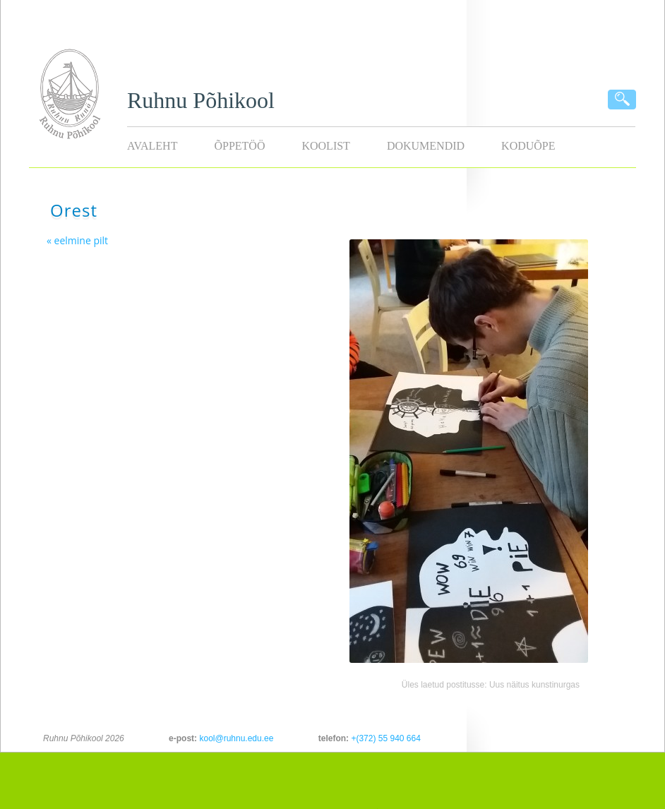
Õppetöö (239, 146)
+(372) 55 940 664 (385, 738)
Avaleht (152, 146)
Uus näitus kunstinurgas (534, 685)
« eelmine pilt (77, 240)
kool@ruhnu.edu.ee (236, 738)
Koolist (325, 146)
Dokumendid (426, 146)
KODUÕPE (528, 146)
